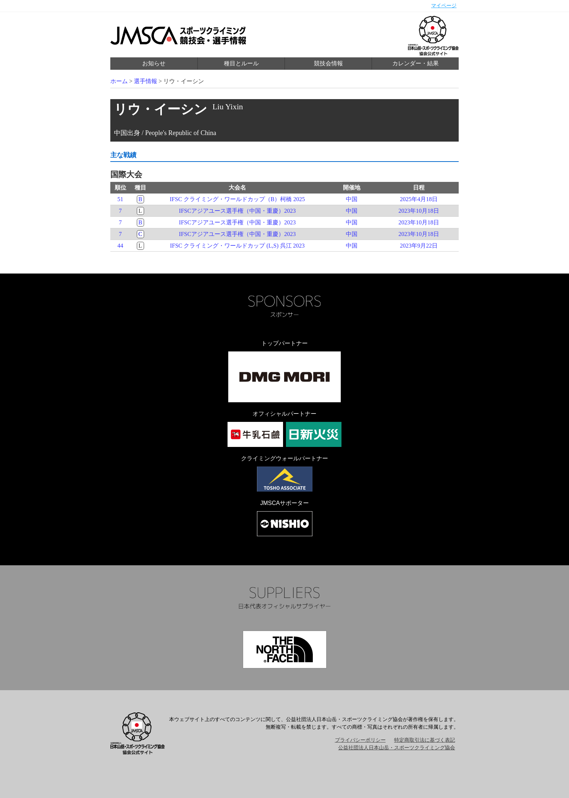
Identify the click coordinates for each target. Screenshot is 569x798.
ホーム (119, 81)
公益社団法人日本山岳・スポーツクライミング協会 (396, 747)
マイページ (444, 5)
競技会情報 (328, 63)
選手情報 (145, 81)
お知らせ (153, 63)
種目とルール (241, 63)
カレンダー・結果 (415, 63)
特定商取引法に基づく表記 (424, 740)
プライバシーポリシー (360, 740)
